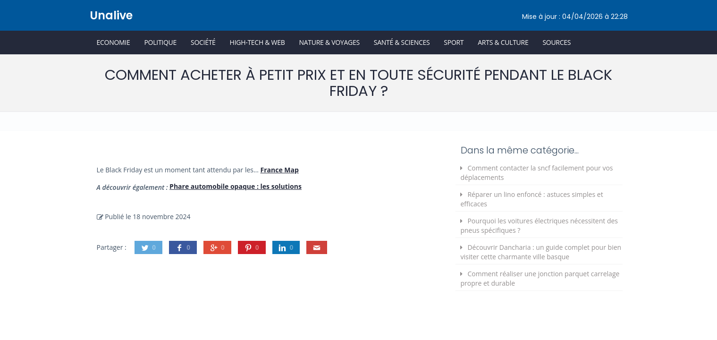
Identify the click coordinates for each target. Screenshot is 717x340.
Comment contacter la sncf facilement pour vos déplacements (536, 172)
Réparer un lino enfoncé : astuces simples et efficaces (531, 199)
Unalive (111, 15)
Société (203, 42)
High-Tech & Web (257, 42)
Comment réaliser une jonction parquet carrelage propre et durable (539, 278)
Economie (113, 42)
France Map (280, 169)
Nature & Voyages (329, 42)
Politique (160, 42)
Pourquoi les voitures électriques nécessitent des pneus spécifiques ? (539, 225)
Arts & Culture (503, 42)
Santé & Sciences (402, 42)
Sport (454, 42)
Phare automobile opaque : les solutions (235, 186)
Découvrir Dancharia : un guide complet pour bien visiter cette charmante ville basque (540, 252)
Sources (556, 42)
